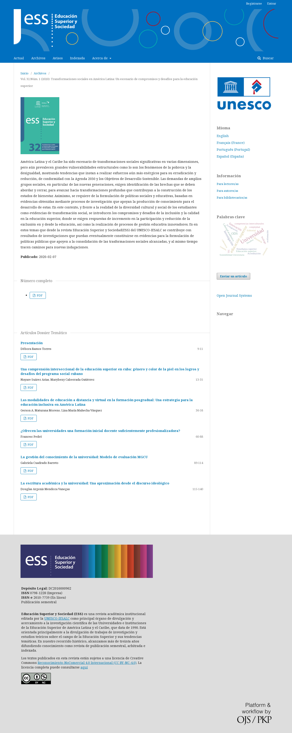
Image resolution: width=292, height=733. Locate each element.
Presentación (32, 343)
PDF (39, 295)
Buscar (268, 58)
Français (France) (231, 142)
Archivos (38, 58)
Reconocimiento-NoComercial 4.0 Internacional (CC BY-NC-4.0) (87, 662)
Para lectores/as (228, 184)
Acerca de (100, 58)
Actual (19, 58)
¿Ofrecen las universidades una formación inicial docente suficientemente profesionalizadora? (100, 431)
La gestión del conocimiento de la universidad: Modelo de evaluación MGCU (84, 457)
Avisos (58, 58)
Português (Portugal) (233, 149)
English (223, 136)
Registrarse (254, 3)
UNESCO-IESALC (57, 618)
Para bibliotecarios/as (232, 197)
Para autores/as (227, 191)
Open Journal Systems (234, 295)
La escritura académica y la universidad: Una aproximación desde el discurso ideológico (95, 483)
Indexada (77, 58)
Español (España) (230, 156)
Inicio (25, 73)
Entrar (271, 3)
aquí (84, 667)
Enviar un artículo (233, 276)
